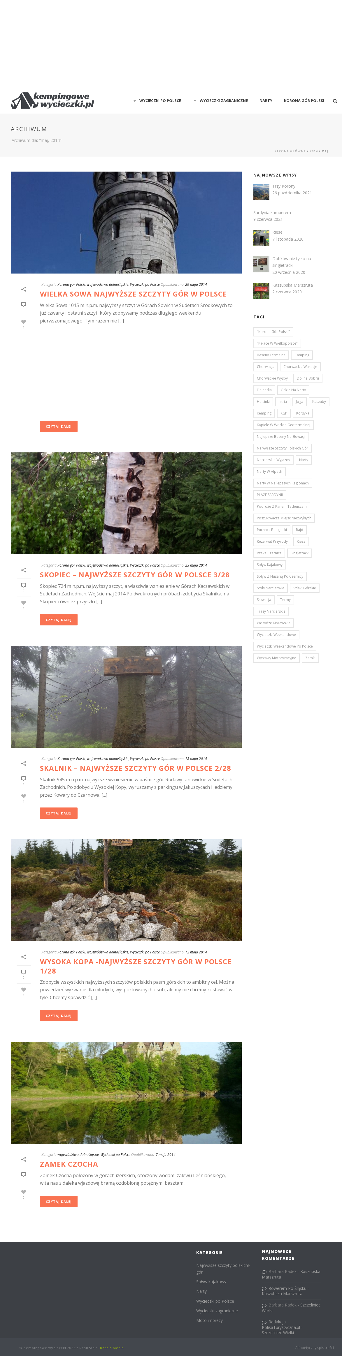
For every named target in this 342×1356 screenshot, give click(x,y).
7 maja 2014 (166, 1154)
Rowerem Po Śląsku (287, 1288)
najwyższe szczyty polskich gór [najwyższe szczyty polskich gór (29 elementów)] (282, 448)
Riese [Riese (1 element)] (301, 541)
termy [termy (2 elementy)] (285, 599)
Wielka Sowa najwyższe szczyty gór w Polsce (133, 294)
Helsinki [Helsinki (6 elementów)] (263, 401)
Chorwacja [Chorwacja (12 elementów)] (265, 366)
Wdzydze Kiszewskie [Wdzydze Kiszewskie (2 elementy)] (273, 622)
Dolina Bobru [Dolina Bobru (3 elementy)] (308, 378)
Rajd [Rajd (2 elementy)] (299, 529)
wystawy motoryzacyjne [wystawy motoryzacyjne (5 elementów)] (276, 657)
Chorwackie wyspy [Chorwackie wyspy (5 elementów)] (272, 378)
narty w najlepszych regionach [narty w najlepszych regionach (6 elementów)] (283, 483)
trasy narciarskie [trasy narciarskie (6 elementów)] (271, 611)
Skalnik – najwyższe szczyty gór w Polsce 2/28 (135, 768)
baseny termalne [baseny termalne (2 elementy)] (271, 354)
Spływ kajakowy (211, 1281)
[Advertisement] (171, 43)
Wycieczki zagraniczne (220, 101)
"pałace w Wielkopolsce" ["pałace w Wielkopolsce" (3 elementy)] (277, 343)
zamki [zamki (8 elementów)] (310, 657)
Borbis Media (112, 1348)
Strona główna (290, 151)
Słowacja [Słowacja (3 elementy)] (264, 599)
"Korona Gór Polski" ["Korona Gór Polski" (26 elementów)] (273, 331)
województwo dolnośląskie (107, 284)
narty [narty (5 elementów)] (303, 459)
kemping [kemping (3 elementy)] (264, 413)
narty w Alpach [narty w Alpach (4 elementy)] (269, 471)
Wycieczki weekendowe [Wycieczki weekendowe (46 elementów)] (276, 634)
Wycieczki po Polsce (156, 101)
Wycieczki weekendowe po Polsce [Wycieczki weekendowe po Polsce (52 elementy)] (285, 646)
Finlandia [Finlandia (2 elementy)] (264, 389)
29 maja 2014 (196, 284)
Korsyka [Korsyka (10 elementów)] (302, 413)
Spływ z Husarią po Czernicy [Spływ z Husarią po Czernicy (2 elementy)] (280, 576)
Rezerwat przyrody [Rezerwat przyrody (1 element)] (272, 541)
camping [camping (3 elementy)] (301, 354)
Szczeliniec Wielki (278, 1332)
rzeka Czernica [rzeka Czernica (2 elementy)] (269, 553)
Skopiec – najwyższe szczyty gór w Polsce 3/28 (135, 574)
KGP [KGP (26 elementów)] (283, 413)
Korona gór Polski (71, 284)
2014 (314, 151)
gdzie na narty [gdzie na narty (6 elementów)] (293, 389)
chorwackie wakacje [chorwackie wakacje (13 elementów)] (300, 366)
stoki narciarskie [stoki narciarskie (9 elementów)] (270, 588)
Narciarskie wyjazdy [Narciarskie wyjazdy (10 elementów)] (273, 459)
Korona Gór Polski (304, 100)
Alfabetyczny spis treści (314, 1348)
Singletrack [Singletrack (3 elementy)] (299, 553)
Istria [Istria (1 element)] (283, 401)
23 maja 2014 (196, 565)
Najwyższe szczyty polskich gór (222, 1268)
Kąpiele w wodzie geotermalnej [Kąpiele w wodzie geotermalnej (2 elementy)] (283, 424)
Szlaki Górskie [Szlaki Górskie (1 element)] (304, 588)
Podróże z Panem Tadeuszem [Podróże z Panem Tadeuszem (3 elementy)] (282, 506)
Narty (265, 100)
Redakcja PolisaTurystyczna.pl (281, 1324)
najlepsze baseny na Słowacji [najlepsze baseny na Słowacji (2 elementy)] (281, 436)
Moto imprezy (209, 1320)
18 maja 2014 (196, 758)
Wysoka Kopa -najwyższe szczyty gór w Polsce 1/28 (135, 966)
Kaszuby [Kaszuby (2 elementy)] (319, 401)
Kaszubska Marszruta (282, 1293)
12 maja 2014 (196, 952)
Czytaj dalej (59, 426)
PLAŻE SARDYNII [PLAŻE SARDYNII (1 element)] (270, 494)
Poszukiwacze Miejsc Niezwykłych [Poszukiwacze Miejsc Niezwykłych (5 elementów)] (284, 518)
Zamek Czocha (69, 1164)
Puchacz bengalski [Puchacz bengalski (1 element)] (272, 529)
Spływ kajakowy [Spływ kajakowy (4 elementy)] (270, 564)
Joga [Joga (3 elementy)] (299, 401)
